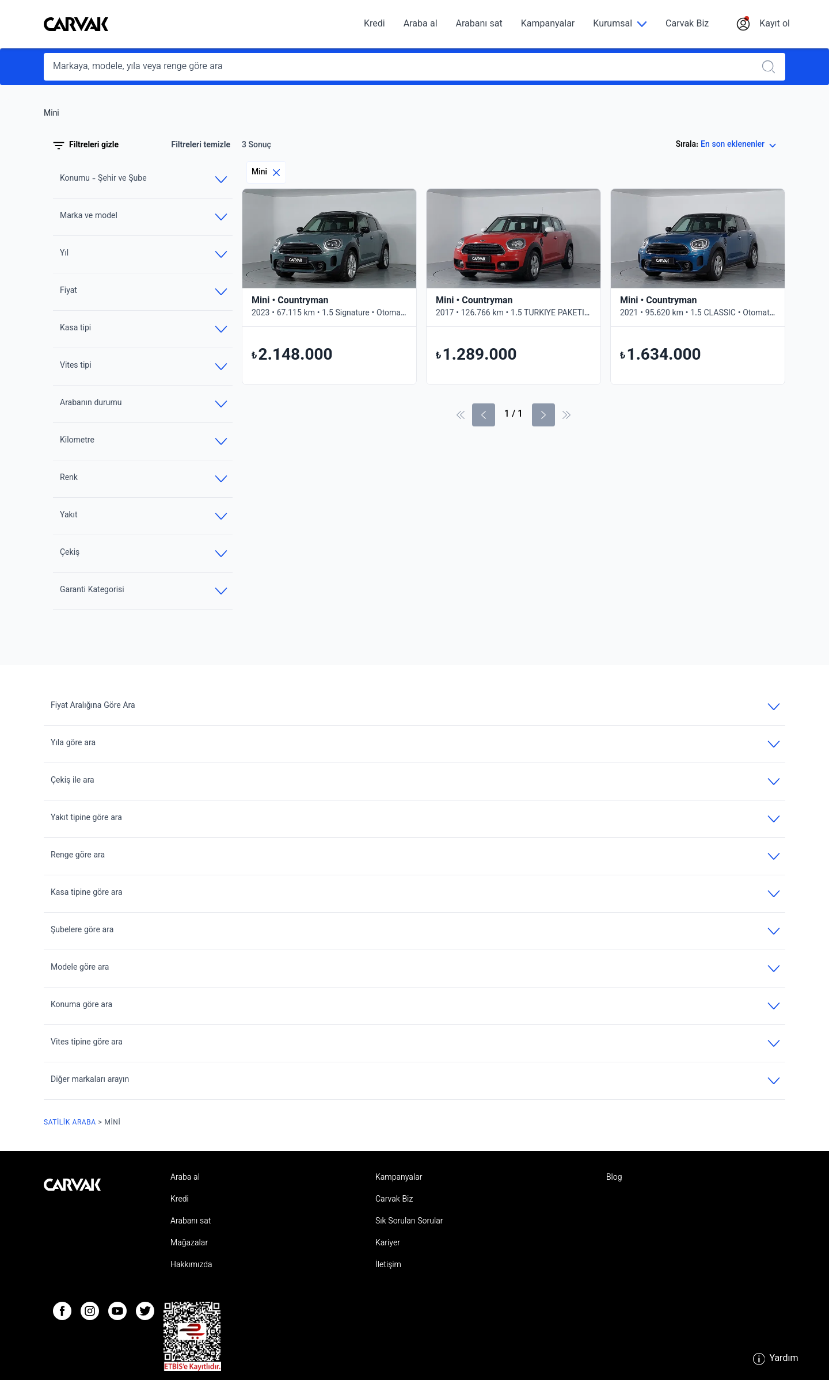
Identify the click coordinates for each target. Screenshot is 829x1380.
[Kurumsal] (620, 24)
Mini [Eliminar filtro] (266, 172)
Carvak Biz (687, 24)
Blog (614, 1178)
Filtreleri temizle (200, 145)
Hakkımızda (191, 1265)
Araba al (421, 24)
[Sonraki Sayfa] (543, 414)
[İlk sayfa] (460, 414)
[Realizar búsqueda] (772, 67)
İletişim (388, 1265)
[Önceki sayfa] (483, 414)
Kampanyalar (548, 24)
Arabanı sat (479, 24)
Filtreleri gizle (86, 145)
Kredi (374, 24)
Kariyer (387, 1243)
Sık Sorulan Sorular (409, 1221)
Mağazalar (189, 1243)
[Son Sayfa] (566, 414)
